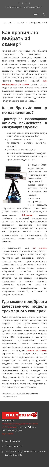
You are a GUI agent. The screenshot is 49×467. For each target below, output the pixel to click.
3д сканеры (40, 248)
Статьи (20, 22)
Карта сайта (7, 433)
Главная (7, 22)
